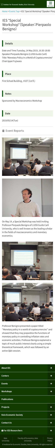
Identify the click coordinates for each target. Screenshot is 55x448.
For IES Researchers (11, 430)
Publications (7, 399)
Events (4, 383)
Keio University (5, 439)
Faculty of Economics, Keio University (28, 439)
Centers (5, 375)
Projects (5, 406)
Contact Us (6, 422)
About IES (5, 367)
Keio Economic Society (12, 414)
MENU (51, 4)
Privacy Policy (50, 439)
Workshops (6, 391)
